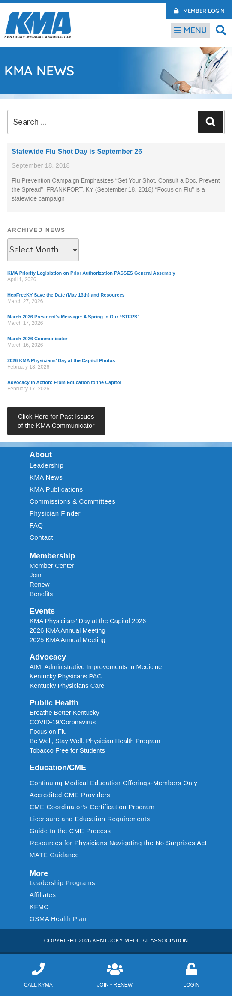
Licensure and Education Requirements (90, 818)
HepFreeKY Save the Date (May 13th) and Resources (66, 294)
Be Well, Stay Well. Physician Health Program (95, 740)
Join (36, 575)
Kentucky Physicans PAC (66, 676)
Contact (41, 537)
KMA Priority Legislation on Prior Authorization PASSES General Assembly (91, 273)
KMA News (46, 477)
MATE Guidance (54, 854)
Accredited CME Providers (70, 794)
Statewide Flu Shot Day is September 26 (77, 151)
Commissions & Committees (72, 501)
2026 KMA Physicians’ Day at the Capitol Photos (61, 360)
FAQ (36, 525)
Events (42, 611)
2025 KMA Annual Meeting (67, 639)
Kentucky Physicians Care (67, 685)
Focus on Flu (48, 731)
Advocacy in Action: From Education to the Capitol (64, 382)
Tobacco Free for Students (67, 750)
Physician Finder (55, 513)
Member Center (52, 565)
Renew (40, 584)
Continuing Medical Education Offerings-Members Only (113, 782)
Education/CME (58, 767)
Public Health (54, 703)
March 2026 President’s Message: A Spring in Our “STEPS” (73, 316)
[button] (221, 30)
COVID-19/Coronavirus (63, 722)
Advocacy (48, 657)
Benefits (41, 593)
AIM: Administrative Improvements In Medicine (96, 666)
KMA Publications (56, 489)
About (41, 454)
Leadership (49, 465)
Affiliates (45, 895)
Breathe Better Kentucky (64, 712)
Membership (52, 556)
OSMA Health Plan (58, 918)
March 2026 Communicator (37, 338)
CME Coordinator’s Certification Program (92, 806)
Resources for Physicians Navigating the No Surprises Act (118, 842)
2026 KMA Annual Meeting (67, 630)
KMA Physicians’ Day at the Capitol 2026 (88, 620)
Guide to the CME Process (70, 830)
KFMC (39, 906)
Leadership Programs (64, 883)
